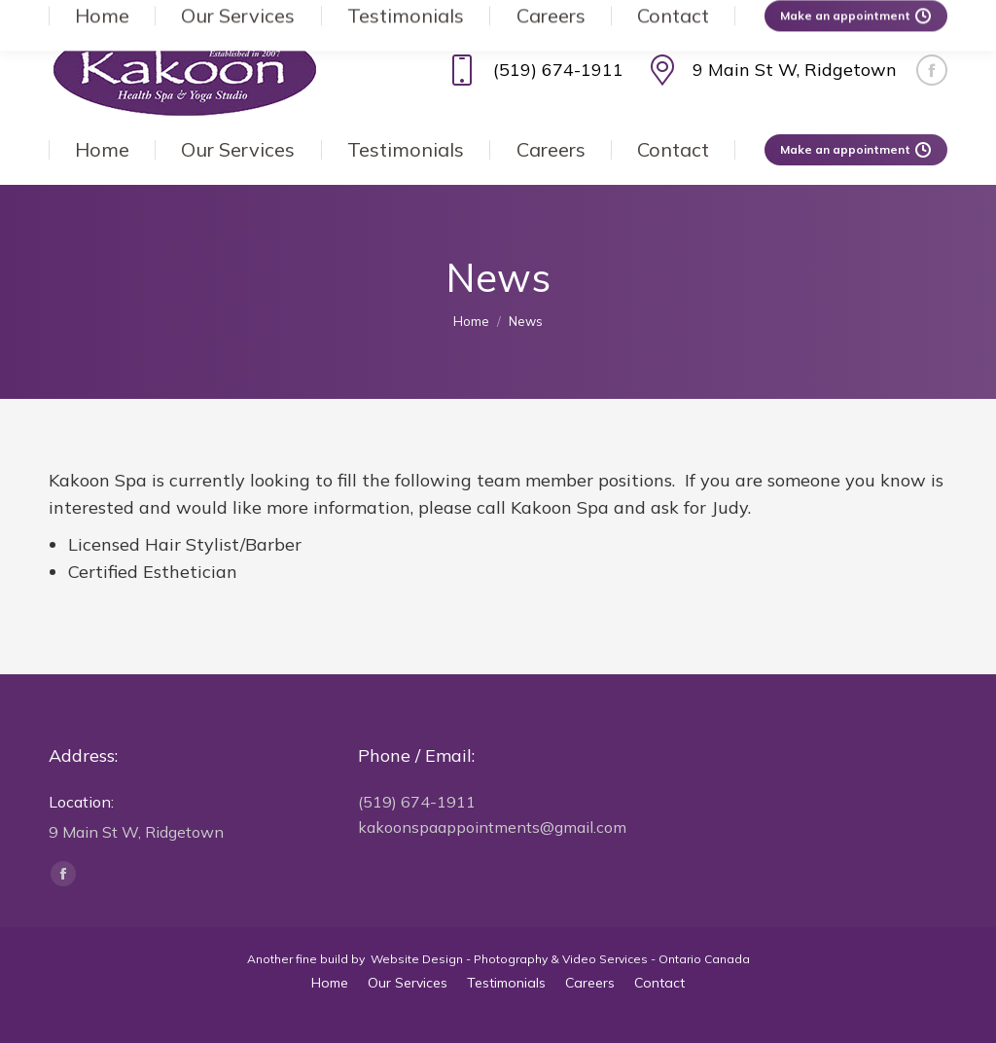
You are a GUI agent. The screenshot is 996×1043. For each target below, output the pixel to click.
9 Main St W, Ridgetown (770, 70)
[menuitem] (102, 149)
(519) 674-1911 (532, 70)
